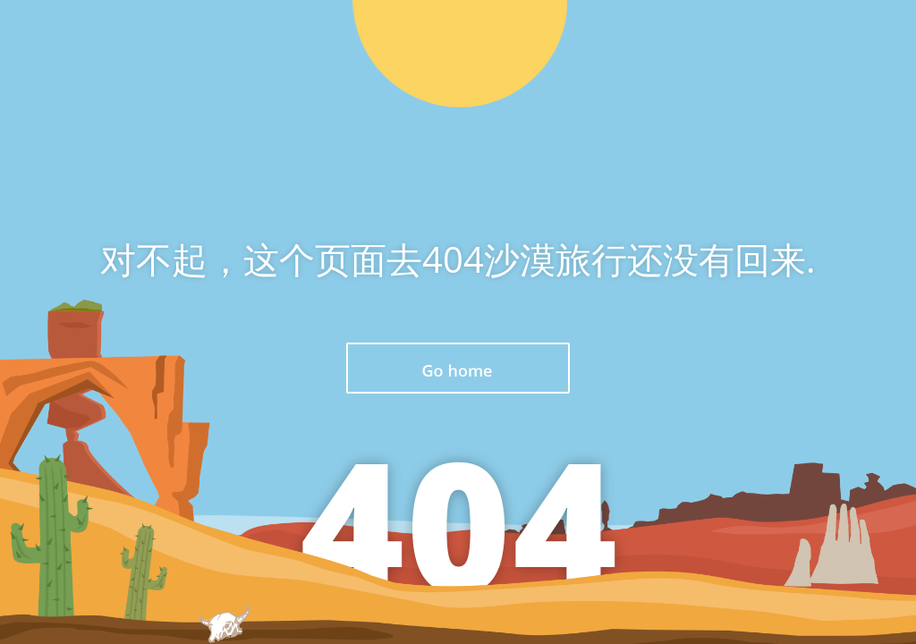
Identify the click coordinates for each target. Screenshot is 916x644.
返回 (458, 368)
